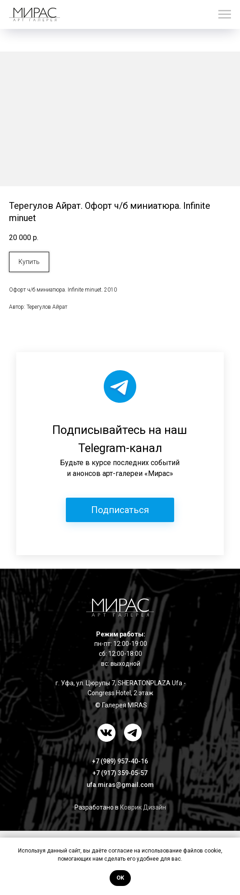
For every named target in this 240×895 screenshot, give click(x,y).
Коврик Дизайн (143, 807)
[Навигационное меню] (224, 14)
